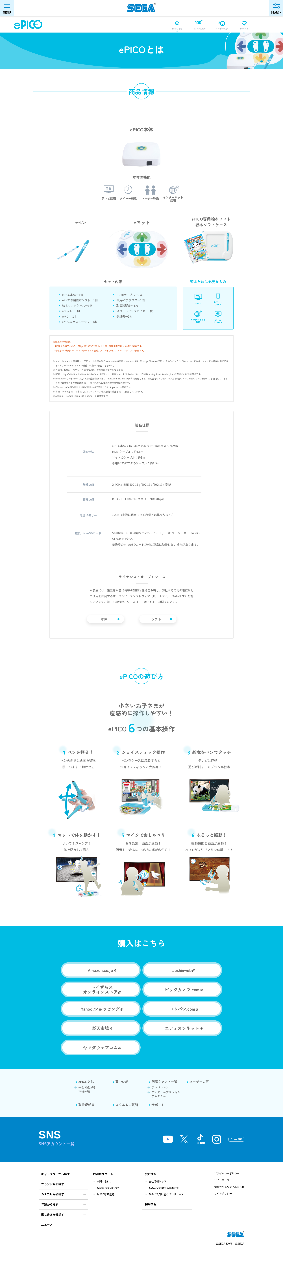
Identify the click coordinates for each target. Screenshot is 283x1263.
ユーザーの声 (199, 1094)
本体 (113, 625)
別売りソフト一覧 (164, 1094)
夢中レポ (121, 1094)
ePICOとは (86, 1094)
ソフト (165, 625)
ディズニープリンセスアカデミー (165, 1107)
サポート (157, 1117)
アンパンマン (160, 1100)
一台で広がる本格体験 (87, 1102)
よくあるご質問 (126, 1117)
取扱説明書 (86, 1117)
